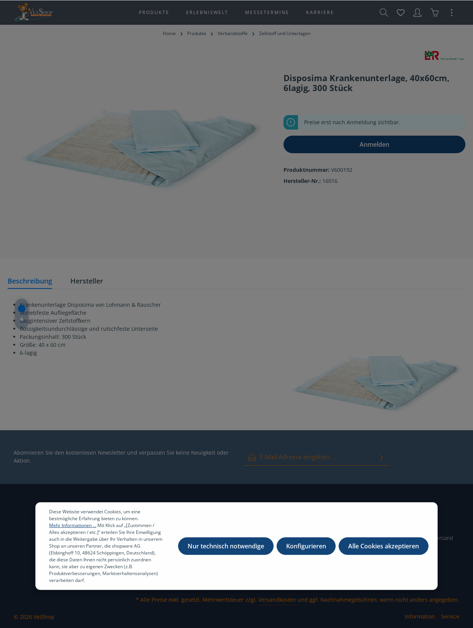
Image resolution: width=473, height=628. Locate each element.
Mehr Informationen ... (72, 529)
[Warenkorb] (435, 12)
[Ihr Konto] (417, 12)
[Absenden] (381, 457)
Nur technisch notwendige (226, 550)
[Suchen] (384, 12)
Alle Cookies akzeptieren (383, 550)
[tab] (30, 281)
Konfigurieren (306, 550)
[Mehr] (451, 12)
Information (420, 616)
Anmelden (374, 144)
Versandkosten (277, 599)
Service (450, 616)
